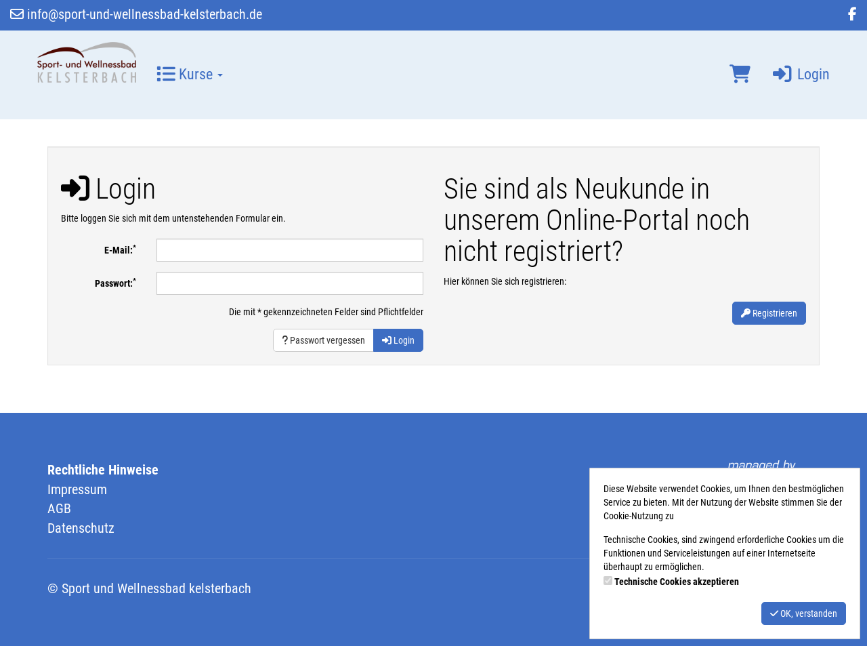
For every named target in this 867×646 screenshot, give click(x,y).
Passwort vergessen (323, 340)
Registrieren (769, 313)
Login (800, 74)
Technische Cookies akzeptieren (676, 581)
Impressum (77, 489)
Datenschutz (80, 528)
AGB (59, 508)
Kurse (189, 74)
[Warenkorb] (740, 74)
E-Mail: (120, 249)
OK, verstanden (803, 613)
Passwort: (115, 283)
